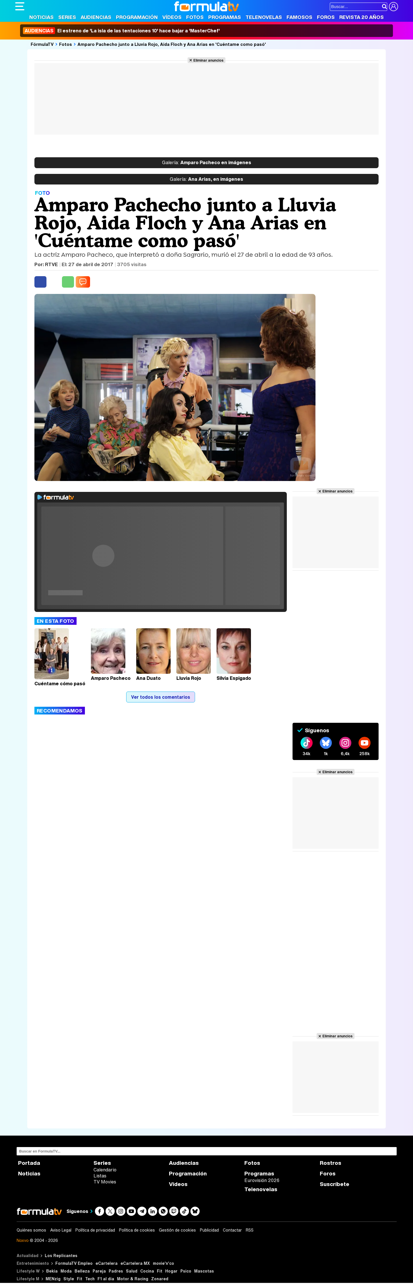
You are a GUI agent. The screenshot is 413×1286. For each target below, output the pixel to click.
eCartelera (107, 1263)
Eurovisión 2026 (261, 1180)
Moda (66, 1271)
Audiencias (96, 17)
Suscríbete (334, 1184)
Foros (326, 17)
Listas (99, 1175)
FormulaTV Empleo (74, 1263)
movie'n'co (163, 1263)
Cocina (147, 1271)
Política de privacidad (95, 1230)
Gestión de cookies (177, 1230)
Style (68, 1279)
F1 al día (106, 1279)
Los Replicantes (61, 1255)
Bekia (52, 1271)
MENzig (53, 1279)
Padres (116, 1271)
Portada (29, 1163)
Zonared (159, 1279)
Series (67, 17)
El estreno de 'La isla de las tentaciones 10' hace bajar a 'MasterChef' (121, 30)
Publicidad (209, 1230)
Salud (131, 1271)
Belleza (82, 1271)
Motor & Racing (132, 1279)
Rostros (330, 1163)
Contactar (232, 1230)
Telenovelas (264, 17)
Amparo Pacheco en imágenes (206, 162)
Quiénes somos (31, 1230)
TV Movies (104, 1181)
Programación (137, 17)
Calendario (104, 1169)
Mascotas (204, 1271)
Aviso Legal (60, 1230)
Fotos (195, 17)
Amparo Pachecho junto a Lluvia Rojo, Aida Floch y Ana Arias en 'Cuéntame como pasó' (171, 44)
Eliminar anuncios (208, 60)
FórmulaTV (42, 44)
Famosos (299, 17)
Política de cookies (137, 1230)
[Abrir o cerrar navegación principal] (19, 6)
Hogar (171, 1271)
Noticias (41, 17)
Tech (90, 1279)
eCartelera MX (135, 1263)
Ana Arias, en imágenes (206, 179)
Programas (224, 17)
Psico (185, 1271)
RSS (250, 1230)
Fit (159, 1271)
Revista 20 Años (361, 17)
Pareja (99, 1271)
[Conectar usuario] (393, 6)
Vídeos (172, 17)
